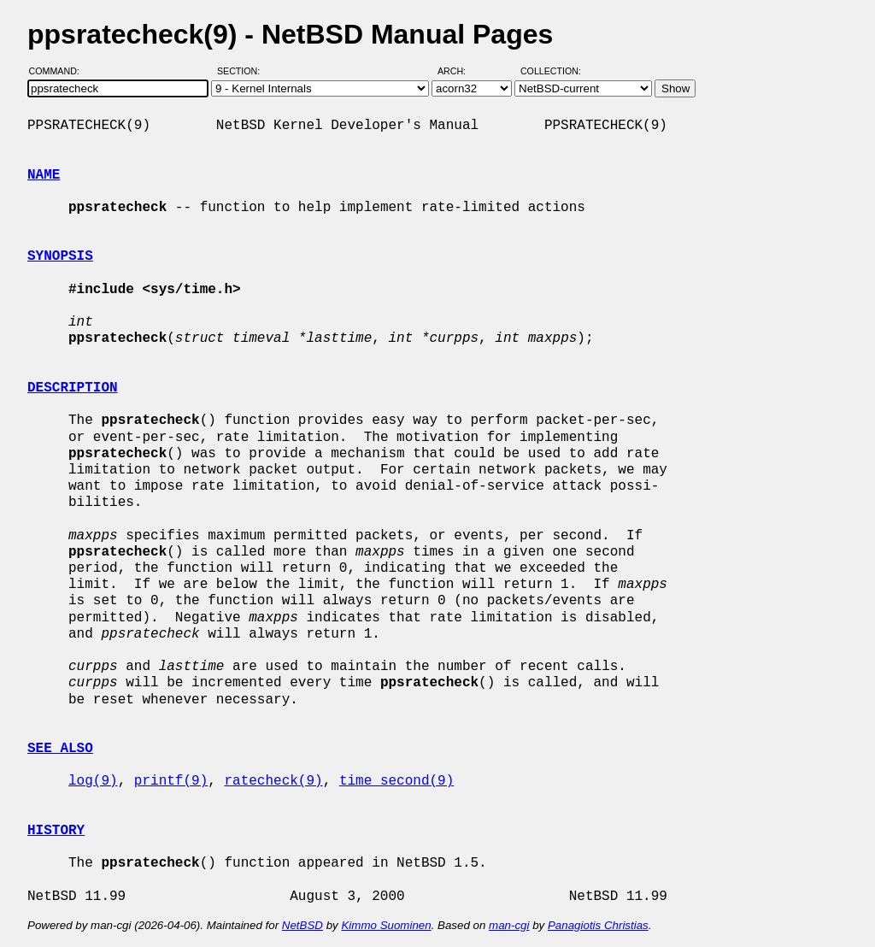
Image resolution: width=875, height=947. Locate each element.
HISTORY (56, 830)
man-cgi (509, 925)
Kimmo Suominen (386, 925)
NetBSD (302, 925)
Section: (242, 71)
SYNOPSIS (60, 256)
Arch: (459, 71)
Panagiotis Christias (598, 925)
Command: (59, 71)
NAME (43, 175)
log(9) (93, 781)
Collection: (550, 71)
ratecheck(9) (273, 781)
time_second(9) (396, 781)
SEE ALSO (60, 748)
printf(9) (171, 781)
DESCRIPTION (72, 388)
